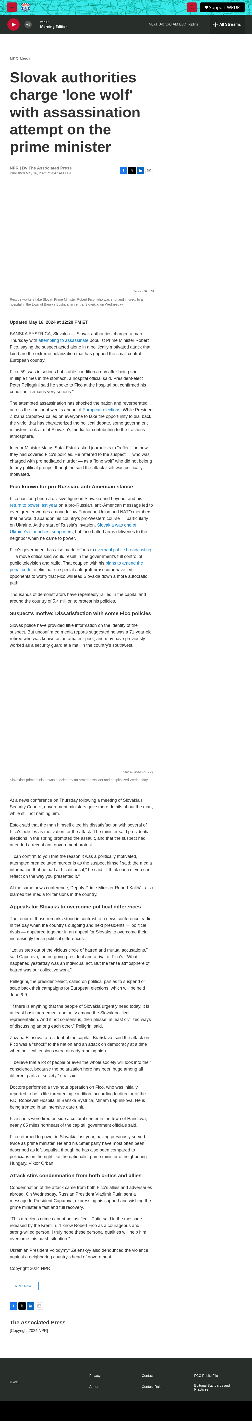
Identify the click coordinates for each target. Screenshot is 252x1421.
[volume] (28, 24)
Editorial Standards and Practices (212, 1387)
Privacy (95, 1376)
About (93, 1387)
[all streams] (227, 24)
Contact (148, 1376)
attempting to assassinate (63, 340)
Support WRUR (224, 7)
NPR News (20, 59)
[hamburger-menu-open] (12, 7)
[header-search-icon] (192, 7)
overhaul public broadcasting (123, 549)
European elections (101, 409)
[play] (13, 24)
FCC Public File (206, 1376)
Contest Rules (152, 1387)
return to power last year (33, 505)
